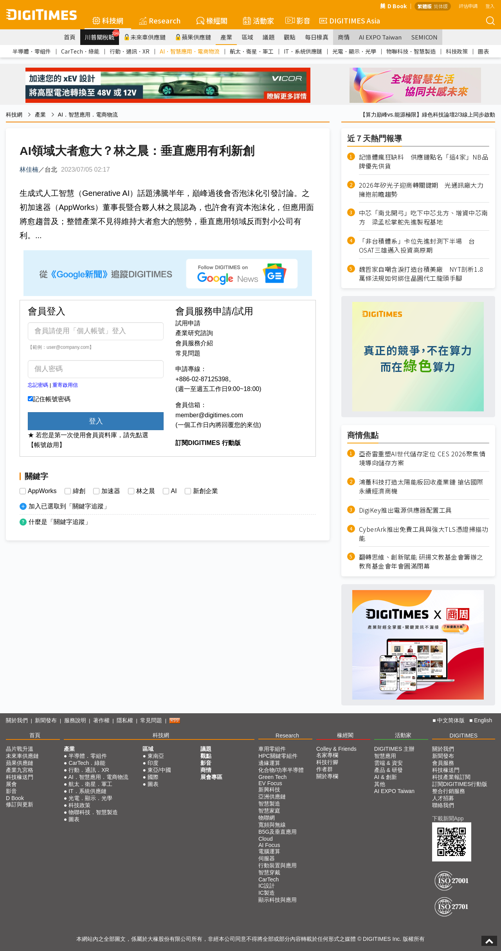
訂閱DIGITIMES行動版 (460, 784)
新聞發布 (46, 720)
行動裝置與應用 (277, 865)
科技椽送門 (19, 777)
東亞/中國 (159, 770)
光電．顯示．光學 (354, 51)
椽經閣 (211, 20)
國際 (153, 777)
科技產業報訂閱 (451, 777)
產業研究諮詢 (194, 333)
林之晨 (145, 491)
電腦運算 (269, 851)
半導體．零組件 (32, 51)
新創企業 (205, 491)
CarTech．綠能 (80, 51)
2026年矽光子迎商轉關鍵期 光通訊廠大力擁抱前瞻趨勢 (421, 190)
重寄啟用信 (65, 385)
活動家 (258, 20)
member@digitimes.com (209, 415)
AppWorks (42, 491)
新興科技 (269, 789)
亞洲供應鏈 (272, 796)
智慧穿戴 (269, 872)
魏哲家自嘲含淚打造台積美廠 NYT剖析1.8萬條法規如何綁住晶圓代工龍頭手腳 (421, 274)
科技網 (107, 20)
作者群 (324, 769)
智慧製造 (269, 803)
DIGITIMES (464, 735)
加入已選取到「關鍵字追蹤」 (69, 506)
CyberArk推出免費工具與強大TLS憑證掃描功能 (423, 534)
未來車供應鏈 (145, 37)
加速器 (110, 491)
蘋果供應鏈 (193, 37)
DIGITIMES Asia (349, 20)
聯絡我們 (443, 805)
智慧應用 (385, 756)
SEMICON (424, 37)
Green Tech (272, 777)
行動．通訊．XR (130, 51)
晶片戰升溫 (19, 749)
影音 (297, 20)
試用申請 (187, 323)
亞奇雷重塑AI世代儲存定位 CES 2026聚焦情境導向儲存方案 (422, 458)
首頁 (70, 37)
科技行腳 (327, 762)
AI (174, 491)
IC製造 (266, 893)
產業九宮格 (19, 770)
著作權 (101, 720)
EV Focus (270, 783)
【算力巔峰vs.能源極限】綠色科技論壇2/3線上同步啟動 (427, 114)
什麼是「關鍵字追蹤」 (60, 522)
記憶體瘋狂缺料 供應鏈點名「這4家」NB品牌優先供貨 (423, 161)
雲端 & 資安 (388, 763)
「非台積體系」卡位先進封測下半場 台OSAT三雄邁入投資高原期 (417, 246)
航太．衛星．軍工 (252, 51)
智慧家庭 (269, 810)
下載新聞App (448, 818)
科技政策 (457, 51)
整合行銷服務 (448, 791)
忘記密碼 (38, 385)
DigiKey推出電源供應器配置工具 (405, 510)
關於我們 (17, 720)
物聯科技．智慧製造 (411, 51)
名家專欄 (327, 755)
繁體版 (425, 6)
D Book (393, 6)
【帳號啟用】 (46, 444)
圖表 (483, 51)
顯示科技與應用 (277, 900)
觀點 (290, 37)
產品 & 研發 (388, 770)
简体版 (441, 6)
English (483, 720)
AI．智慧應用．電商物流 (190, 51)
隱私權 (125, 720)
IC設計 (266, 886)
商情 (344, 37)
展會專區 (211, 777)
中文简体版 (451, 720)
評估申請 (468, 5)
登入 (490, 5)
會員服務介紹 (194, 343)
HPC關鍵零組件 (277, 756)
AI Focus (269, 845)
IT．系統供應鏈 (303, 51)
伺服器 (266, 858)
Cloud (265, 839)
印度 (153, 763)
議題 (268, 37)
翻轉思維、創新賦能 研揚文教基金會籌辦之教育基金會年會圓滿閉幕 (421, 562)
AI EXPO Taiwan (380, 37)
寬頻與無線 (272, 825)
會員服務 (443, 763)
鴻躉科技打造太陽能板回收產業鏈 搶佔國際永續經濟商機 (421, 486)
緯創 (79, 491)
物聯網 (266, 818)
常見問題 (187, 353)
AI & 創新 (385, 777)
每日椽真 (316, 37)
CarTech (268, 879)
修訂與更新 (19, 804)
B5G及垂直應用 (277, 832)
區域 (247, 37)
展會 (11, 784)
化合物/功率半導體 (281, 770)
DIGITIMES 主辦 (394, 749)
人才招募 (443, 798)
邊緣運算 (269, 763)
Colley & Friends (336, 749)
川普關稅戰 (102, 35)
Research (160, 20)
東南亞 (156, 756)
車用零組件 (272, 749)
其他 (379, 784)
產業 (226, 37)
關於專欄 (327, 776)
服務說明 (75, 720)
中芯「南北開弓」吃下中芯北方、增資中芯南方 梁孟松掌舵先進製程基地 (423, 217)
